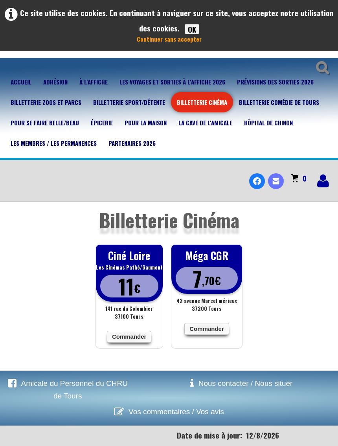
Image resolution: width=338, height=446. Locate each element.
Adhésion (55, 81)
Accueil (21, 81)
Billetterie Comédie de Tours (279, 102)
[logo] (9, 174)
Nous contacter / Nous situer (245, 383)
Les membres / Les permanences (54, 143)
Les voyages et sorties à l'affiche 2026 (172, 81)
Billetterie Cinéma (202, 102)
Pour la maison (146, 122)
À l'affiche (93, 81)
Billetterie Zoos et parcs (46, 102)
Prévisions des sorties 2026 (275, 81)
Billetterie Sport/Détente (129, 102)
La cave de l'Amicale (205, 122)
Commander (129, 336)
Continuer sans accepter (169, 39)
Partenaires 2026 (132, 143)
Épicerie (102, 122)
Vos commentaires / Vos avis (176, 411)
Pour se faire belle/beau (45, 122)
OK (192, 29)
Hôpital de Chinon (268, 122)
